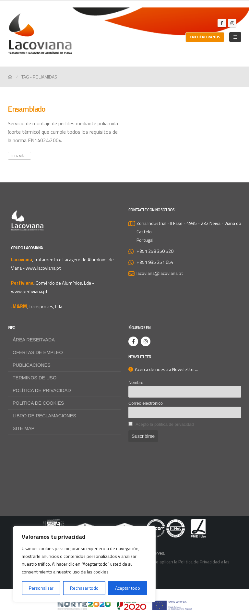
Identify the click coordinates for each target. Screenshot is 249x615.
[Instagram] (232, 23)
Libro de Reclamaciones (44, 415)
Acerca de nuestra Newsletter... (163, 369)
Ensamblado (26, 109)
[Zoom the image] (124, 523)
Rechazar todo (84, 587)
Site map (23, 428)
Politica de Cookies (38, 403)
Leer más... (19, 156)
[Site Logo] (40, 34)
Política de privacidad (42, 390)
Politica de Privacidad (199, 561)
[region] (84, 564)
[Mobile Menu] (235, 37)
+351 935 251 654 (154, 262)
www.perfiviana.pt (29, 291)
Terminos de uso (34, 377)
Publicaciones (32, 365)
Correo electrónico (145, 403)
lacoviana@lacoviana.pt (159, 273)
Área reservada (34, 339)
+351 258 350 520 (154, 251)
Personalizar (41, 587)
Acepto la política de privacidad (165, 424)
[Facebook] (222, 23)
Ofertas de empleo (38, 352)
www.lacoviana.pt (43, 268)
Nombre (135, 382)
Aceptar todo (127, 587)
